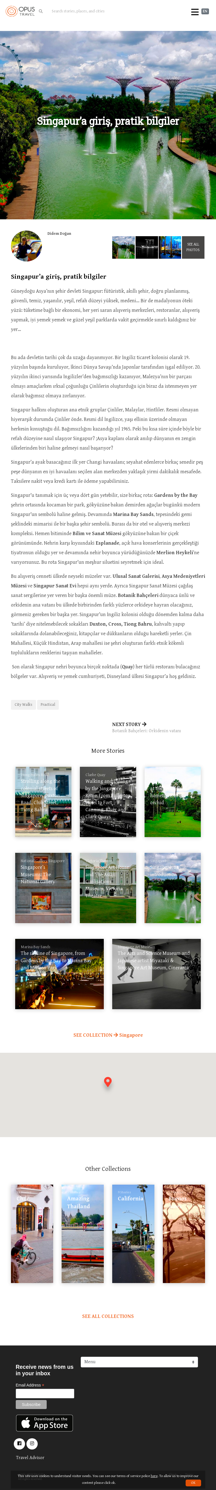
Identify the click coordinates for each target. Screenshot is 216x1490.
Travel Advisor (30, 1457)
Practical (48, 704)
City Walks (23, 704)
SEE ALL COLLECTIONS (108, 1316)
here (154, 1476)
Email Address (30, 1385)
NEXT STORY (158, 728)
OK (193, 1483)
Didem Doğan (59, 233)
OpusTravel (20, 11)
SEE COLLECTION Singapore (108, 1035)
